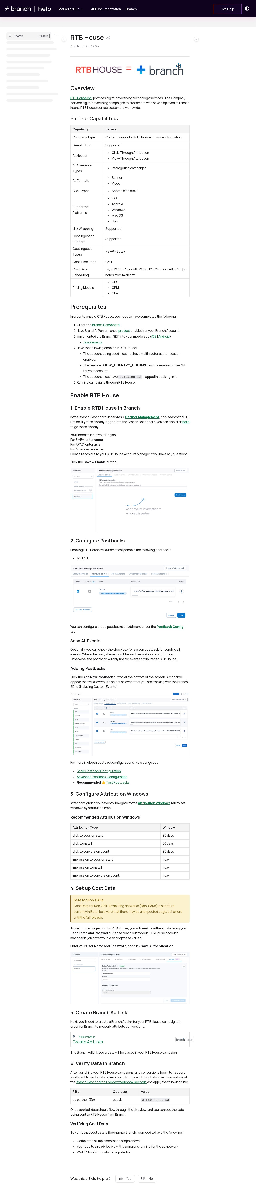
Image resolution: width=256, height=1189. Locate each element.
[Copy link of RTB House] (108, 38)
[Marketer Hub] (68, 8)
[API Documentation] (106, 9)
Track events (93, 342)
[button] (28, 36)
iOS (153, 336)
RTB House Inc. (81, 98)
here (185, 422)
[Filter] (57, 35)
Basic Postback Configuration (99, 771)
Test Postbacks (118, 782)
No (147, 1178)
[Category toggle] (64, 39)
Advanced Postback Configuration (102, 777)
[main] (130, 608)
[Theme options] (248, 8)
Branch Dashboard (106, 325)
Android (164, 336)
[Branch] (131, 9)
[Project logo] (28, 8)
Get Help (227, 9)
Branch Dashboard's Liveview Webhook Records (111, 1082)
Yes (125, 1178)
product (124, 330)
